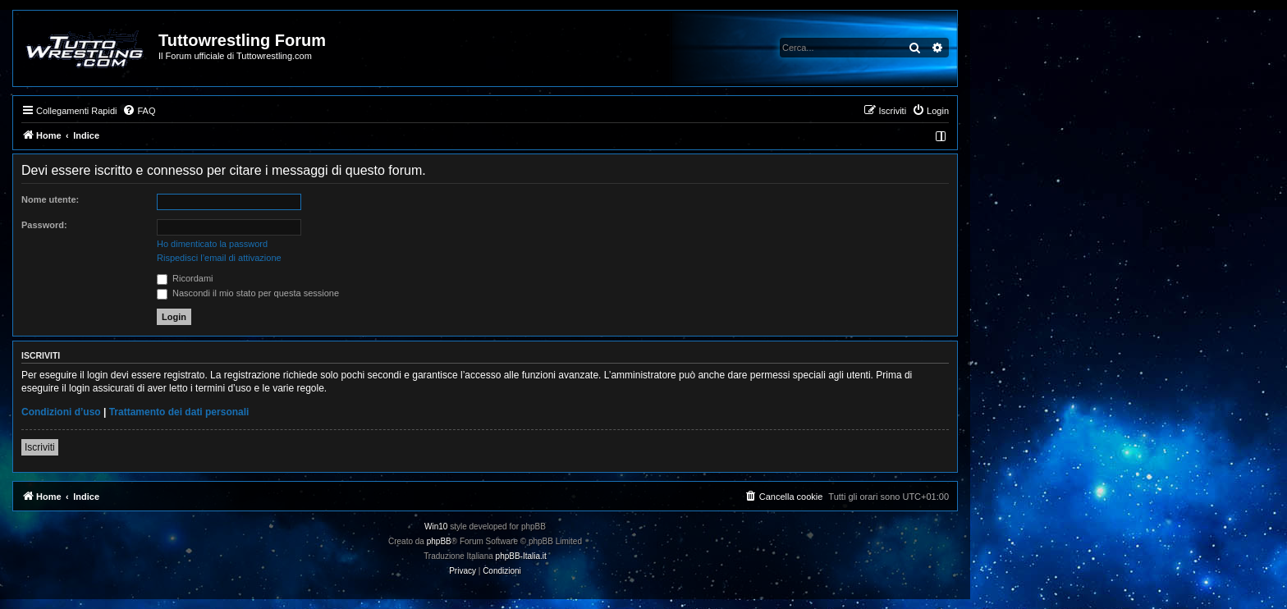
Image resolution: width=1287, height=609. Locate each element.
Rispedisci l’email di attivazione (219, 258)
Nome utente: (50, 199)
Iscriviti (40, 447)
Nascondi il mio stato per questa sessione (248, 293)
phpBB (439, 541)
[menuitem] (138, 111)
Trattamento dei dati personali (179, 412)
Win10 (435, 526)
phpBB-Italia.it (521, 556)
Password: (44, 225)
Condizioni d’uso (61, 412)
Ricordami (185, 278)
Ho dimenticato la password (212, 244)
